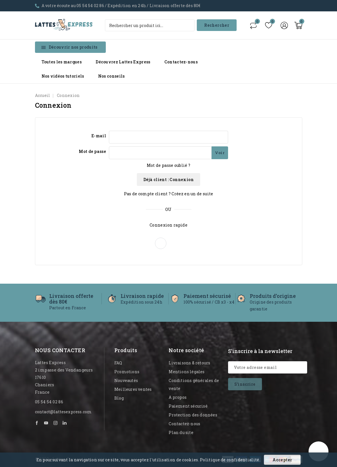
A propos (178, 397)
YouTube (46, 423)
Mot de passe (92, 151)
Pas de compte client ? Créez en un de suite (168, 193)
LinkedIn (65, 423)
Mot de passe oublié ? (168, 165)
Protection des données (193, 415)
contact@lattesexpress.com (63, 411)
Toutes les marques (62, 62)
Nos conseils (111, 76)
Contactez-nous (181, 62)
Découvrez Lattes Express (123, 62)
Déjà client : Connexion (168, 179)
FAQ (118, 363)
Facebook (37, 423)
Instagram (55, 423)
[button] (160, 243)
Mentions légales (186, 371)
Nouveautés (126, 380)
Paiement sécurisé (188, 406)
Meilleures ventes (133, 389)
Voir (220, 152)
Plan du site (181, 432)
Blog (119, 398)
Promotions (126, 371)
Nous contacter (60, 350)
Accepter (282, 459)
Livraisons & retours (189, 363)
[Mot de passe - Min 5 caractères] (160, 152)
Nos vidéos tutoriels (63, 76)
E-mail (98, 135)
